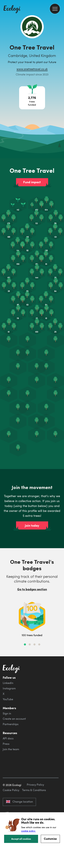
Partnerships (10, 724)
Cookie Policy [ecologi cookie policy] (11, 790)
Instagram (9, 688)
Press (6, 743)
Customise (50, 839)
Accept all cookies (21, 838)
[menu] (55, 9)
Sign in (7, 713)
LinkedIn (8, 683)
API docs (8, 738)
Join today (32, 525)
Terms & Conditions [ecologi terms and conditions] (34, 790)
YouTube (8, 699)
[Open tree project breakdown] (32, 97)
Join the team (11, 749)
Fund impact (32, 182)
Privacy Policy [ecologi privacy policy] (35, 784)
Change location (19, 801)
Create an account (14, 718)
